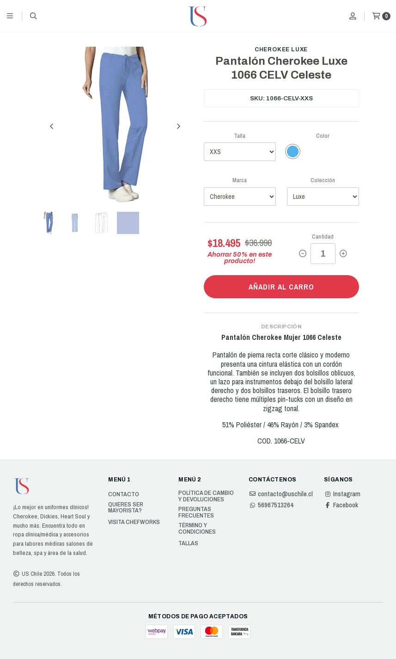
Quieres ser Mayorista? (125, 507)
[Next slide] (178, 126)
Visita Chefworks (134, 522)
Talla (239, 136)
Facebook (341, 505)
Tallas (188, 543)
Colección (323, 180)
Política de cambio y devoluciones (206, 496)
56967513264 (271, 505)
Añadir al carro (281, 287)
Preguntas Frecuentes (196, 512)
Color (322, 136)
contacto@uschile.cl (281, 494)
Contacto (123, 494)
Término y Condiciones (197, 528)
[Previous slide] (52, 126)
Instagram (342, 494)
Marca (239, 180)
